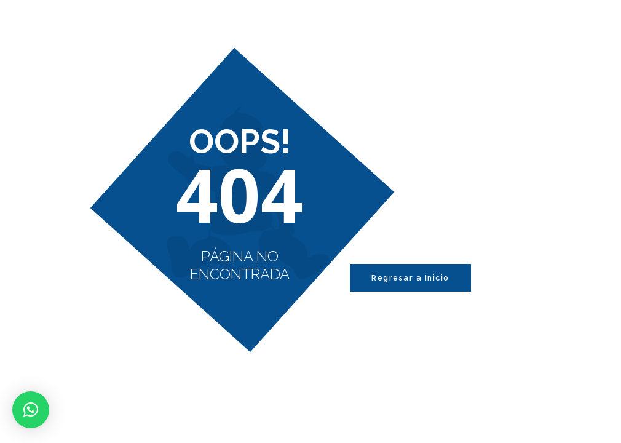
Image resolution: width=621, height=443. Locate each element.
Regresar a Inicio (410, 277)
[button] (30, 409)
